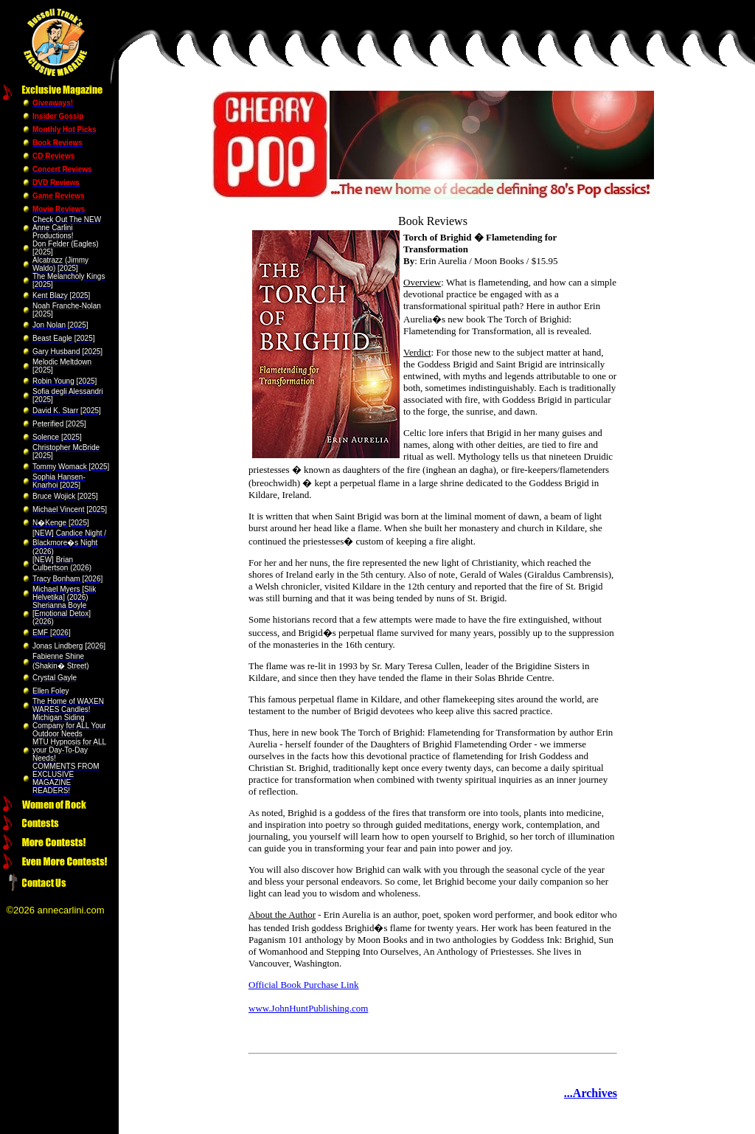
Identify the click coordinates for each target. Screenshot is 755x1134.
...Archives (590, 1093)
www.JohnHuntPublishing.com (308, 1008)
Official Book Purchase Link (303, 984)
